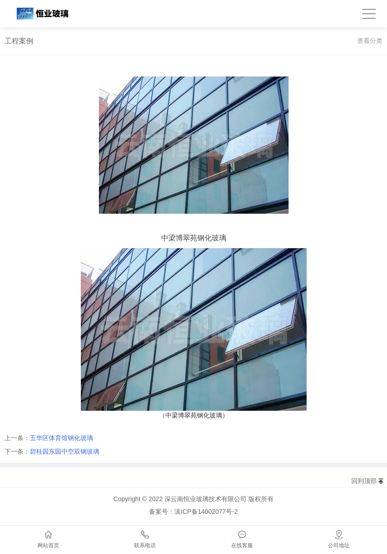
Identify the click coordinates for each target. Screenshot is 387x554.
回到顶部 (364, 480)
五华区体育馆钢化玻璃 (61, 437)
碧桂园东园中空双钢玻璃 (64, 451)
